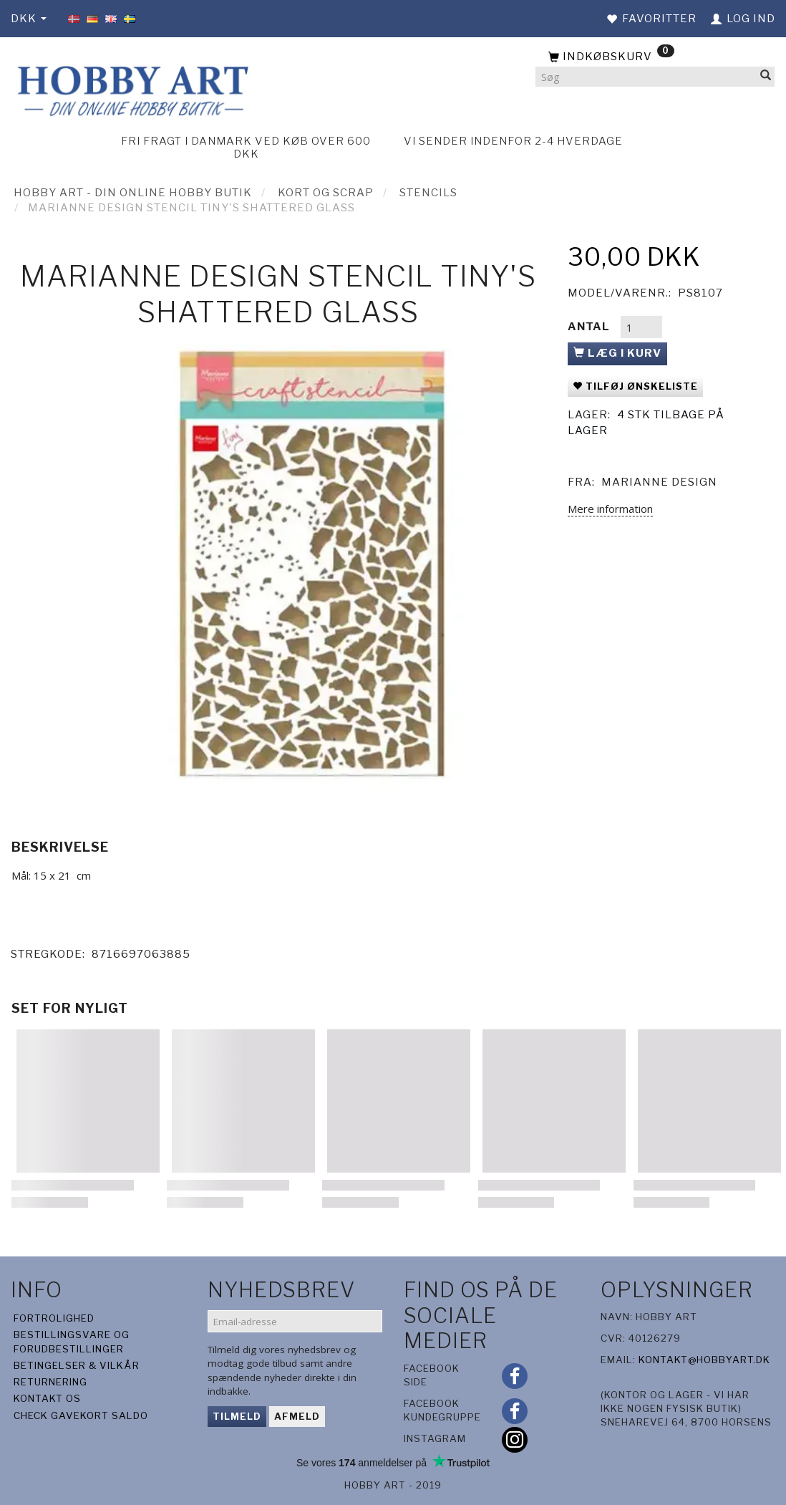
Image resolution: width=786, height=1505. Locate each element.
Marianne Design (659, 482)
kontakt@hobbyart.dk (704, 1359)
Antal (590, 326)
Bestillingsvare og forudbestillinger (72, 1341)
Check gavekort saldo (81, 1415)
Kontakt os (47, 1398)
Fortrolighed (54, 1318)
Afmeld (297, 1416)
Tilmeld (237, 1416)
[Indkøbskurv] (655, 57)
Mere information (610, 508)
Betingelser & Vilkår (77, 1365)
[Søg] (766, 77)
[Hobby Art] (131, 88)
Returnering (50, 1382)
